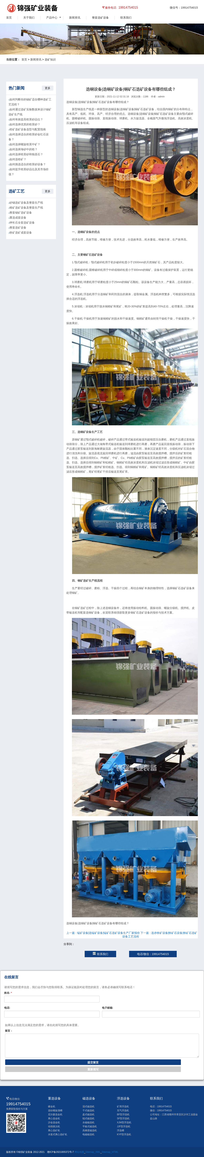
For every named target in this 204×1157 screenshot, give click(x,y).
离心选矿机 (54, 1130)
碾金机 (51, 1106)
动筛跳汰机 (54, 1126)
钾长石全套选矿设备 (22, 222)
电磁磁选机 (88, 1134)
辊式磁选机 (88, 1118)
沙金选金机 (54, 1122)
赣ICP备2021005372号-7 (60, 1152)
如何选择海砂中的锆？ (23, 149)
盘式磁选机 (88, 1114)
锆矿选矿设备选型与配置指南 (28, 129)
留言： (9, 1030)
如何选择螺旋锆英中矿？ (25, 144)
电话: (7, 1007)
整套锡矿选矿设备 (21, 212)
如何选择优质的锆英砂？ (25, 124)
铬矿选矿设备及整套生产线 (26, 207)
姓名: (8, 992)
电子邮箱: (107, 1007)
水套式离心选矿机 (57, 1134)
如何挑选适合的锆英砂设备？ (28, 164)
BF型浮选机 (123, 1114)
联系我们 (125, 17)
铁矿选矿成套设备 (21, 232)
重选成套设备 (18, 217)
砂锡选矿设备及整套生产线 (26, 202)
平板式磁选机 (89, 1126)
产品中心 (51, 17)
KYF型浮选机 (124, 1134)
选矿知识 (50, 59)
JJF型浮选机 (123, 1126)
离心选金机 (54, 1118)
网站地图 (79, 1152)
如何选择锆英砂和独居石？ (26, 154)
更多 (47, 88)
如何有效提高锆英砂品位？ (26, 119)
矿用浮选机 (123, 1106)
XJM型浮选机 (124, 1122)
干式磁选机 (88, 1110)
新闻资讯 (74, 17)
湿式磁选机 (88, 1106)
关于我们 (28, 17)
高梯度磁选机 (89, 1130)
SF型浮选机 (123, 1118)
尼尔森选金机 (55, 1114)
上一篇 (103, 932)
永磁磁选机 (88, 1122)
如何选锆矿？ (18, 159)
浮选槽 (120, 1130)
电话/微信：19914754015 (153, 954)
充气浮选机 (123, 1110)
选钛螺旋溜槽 (55, 1110)
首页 (9, 17)
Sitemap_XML (92, 1152)
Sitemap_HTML (110, 1152)
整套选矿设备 (100, 17)
